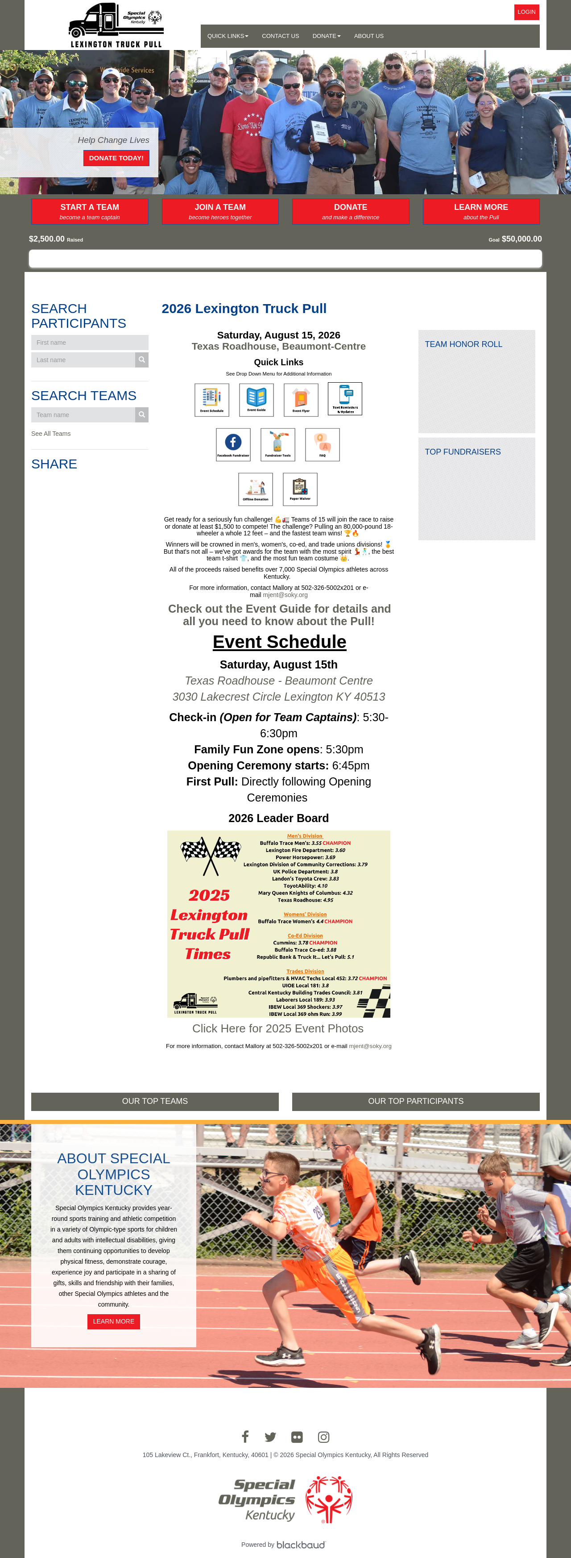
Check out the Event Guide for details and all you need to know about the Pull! (281, 614)
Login (527, 11)
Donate (351, 212)
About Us (369, 36)
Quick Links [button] (227, 36)
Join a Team (220, 212)
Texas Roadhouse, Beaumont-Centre (279, 346)
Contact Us (280, 36)
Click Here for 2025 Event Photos (278, 1028)
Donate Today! (116, 158)
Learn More (481, 212)
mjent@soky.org (285, 594)
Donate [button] (327, 36)
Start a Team (90, 212)
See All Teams (50, 433)
